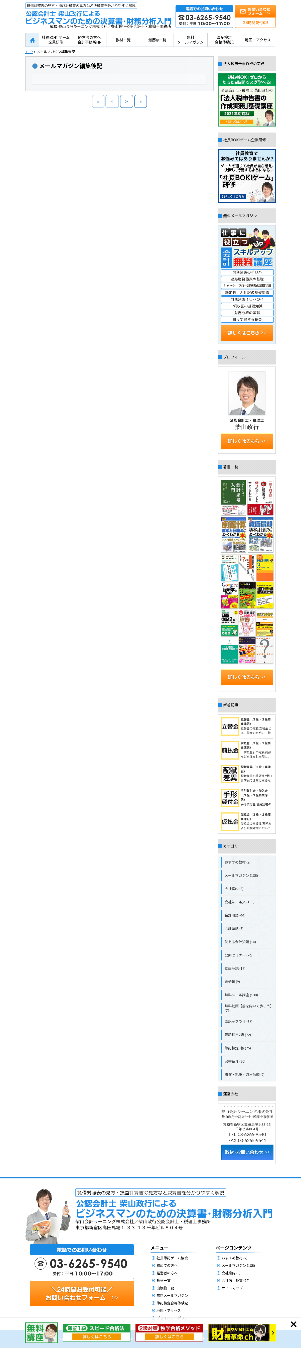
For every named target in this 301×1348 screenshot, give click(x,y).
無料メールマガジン (190, 39)
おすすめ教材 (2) (237, 862)
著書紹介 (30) (235, 1061)
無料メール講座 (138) (241, 995)
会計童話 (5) (234, 928)
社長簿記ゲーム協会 (172, 1258)
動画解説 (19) (235, 968)
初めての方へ (167, 1265)
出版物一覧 (156, 40)
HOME (32, 40)
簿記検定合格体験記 (224, 39)
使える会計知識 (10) (240, 942)
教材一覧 (123, 40)
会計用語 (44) (235, 915)
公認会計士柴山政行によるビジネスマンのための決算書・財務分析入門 (98, 14)
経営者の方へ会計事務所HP (89, 39)
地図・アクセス (258, 40)
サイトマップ (232, 1288)
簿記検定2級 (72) (238, 1035)
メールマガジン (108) (241, 875)
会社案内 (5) (234, 889)
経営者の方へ (167, 1273)
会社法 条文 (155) (239, 902)
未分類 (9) (232, 981)
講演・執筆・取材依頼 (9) (244, 1074)
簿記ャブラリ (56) (238, 1021)
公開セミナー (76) (238, 955)
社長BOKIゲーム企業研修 (56, 39)
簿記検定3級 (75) (238, 1048)
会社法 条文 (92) (235, 1280)
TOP (29, 52)
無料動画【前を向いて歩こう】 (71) (249, 1008)
